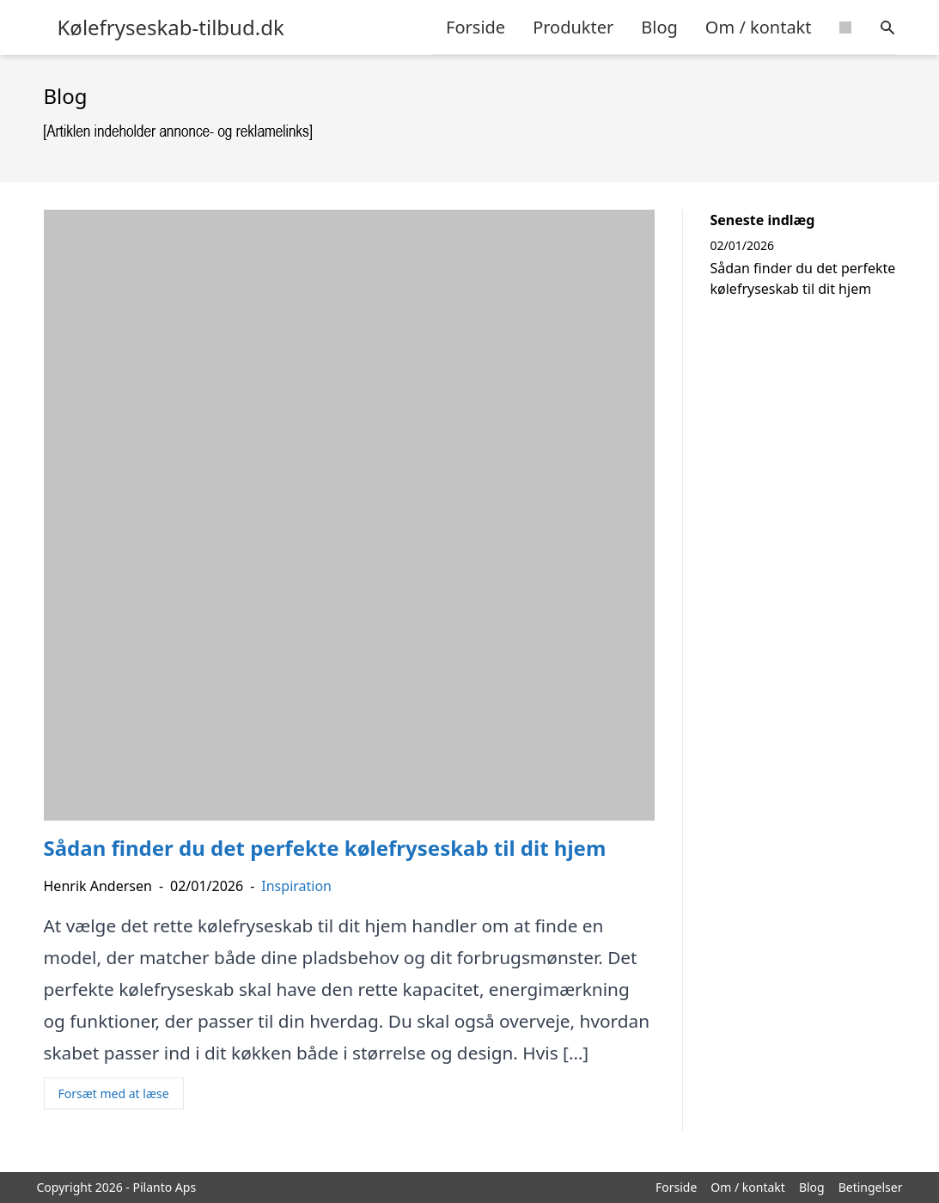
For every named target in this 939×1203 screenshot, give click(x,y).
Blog (659, 27)
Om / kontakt (758, 27)
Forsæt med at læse (113, 1093)
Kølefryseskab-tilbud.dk (171, 27)
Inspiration (296, 885)
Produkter (573, 27)
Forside (475, 27)
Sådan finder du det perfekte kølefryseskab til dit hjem (803, 278)
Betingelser (870, 1187)
